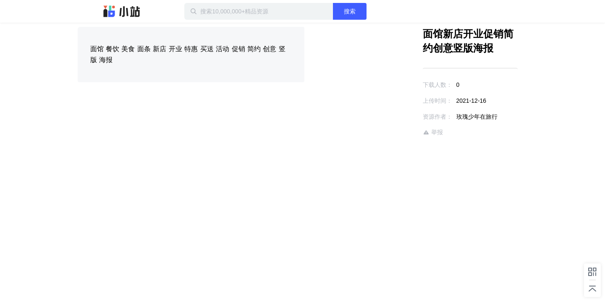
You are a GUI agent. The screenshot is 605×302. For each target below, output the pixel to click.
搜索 (377, 11)
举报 (408, 132)
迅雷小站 (122, 11)
